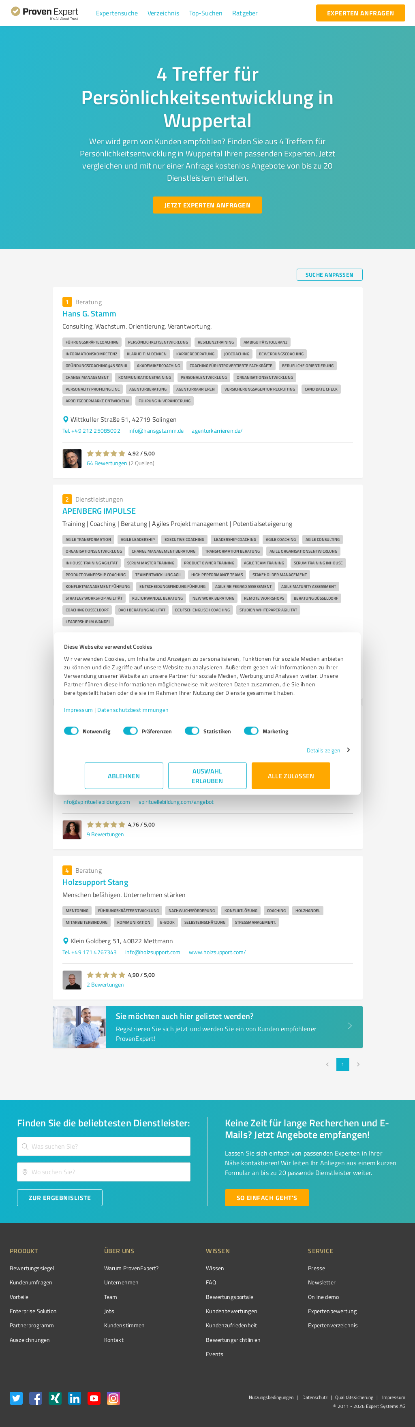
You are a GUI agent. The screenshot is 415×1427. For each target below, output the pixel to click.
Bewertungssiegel (32, 1268)
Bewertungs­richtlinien (202, 1340)
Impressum (99, 714)
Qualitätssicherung (354, 1397)
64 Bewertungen (107, 463)
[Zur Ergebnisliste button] (60, 1197)
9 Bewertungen (105, 834)
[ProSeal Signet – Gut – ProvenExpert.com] (374, 1283)
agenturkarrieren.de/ (217, 430)
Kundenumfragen (31, 1282)
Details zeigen (303, 754)
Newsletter (276, 1282)
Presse (271, 1268)
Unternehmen (106, 1282)
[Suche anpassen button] (330, 275)
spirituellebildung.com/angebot (176, 801)
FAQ (180, 1282)
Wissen (184, 1268)
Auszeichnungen (30, 1340)
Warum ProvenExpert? (116, 1268)
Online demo (278, 1297)
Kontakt (98, 1340)
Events (184, 1354)
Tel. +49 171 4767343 (89, 952)
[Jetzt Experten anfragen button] (207, 205)
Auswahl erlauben (207, 779)
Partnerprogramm (32, 1325)
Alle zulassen (291, 779)
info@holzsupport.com (153, 952)
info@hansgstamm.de (156, 430)
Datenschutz (314, 1397)
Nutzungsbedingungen (271, 1397)
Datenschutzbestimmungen (154, 714)
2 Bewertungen (105, 984)
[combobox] (103, 1146)
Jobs (94, 1311)
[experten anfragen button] (360, 12)
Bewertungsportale (199, 1297)
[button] (117, 13)
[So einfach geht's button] (267, 1197)
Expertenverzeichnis (287, 1325)
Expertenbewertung (287, 1311)
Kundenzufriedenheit (201, 1325)
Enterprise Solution (33, 1311)
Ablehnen (124, 779)
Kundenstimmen (109, 1325)
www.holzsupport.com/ (217, 952)
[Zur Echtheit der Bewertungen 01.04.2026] (374, 1339)
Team (95, 1297)
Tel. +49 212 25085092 (91, 430)
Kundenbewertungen (201, 1311)
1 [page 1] (342, 1064)
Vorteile (19, 1297)
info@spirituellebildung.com (96, 801)
